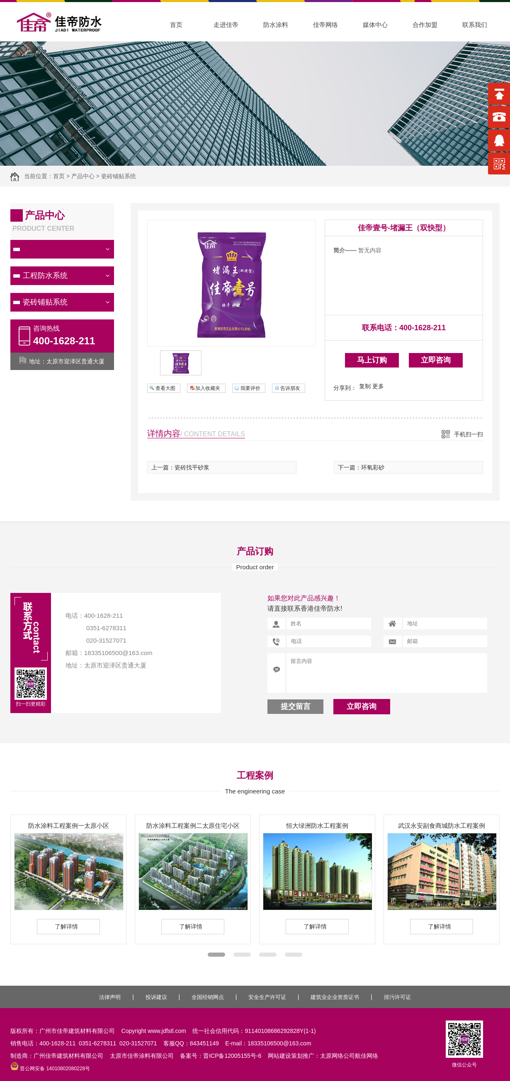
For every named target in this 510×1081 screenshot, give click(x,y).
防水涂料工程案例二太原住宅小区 (193, 825)
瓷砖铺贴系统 (118, 176)
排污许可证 (397, 997)
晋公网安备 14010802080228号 (50, 1068)
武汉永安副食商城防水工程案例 (441, 825)
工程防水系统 (45, 275)
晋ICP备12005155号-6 (232, 1055)
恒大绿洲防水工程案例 (317, 825)
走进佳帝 (226, 24)
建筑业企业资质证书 (335, 997)
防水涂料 (275, 24)
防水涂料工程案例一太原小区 (68, 825)
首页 (176, 24)
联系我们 (474, 24)
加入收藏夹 (207, 388)
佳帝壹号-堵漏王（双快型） (404, 228)
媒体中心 (375, 24)
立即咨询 (436, 360)
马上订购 (372, 360)
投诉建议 (156, 997)
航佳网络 (366, 1055)
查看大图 (165, 388)
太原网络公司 (337, 1055)
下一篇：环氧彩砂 (361, 467)
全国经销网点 (208, 997)
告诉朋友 (290, 388)
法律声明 (110, 997)
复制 (365, 386)
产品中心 (83, 176)
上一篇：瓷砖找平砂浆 (180, 467)
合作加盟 (425, 24)
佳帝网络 (325, 24)
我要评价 (250, 388)
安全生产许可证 (267, 997)
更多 (378, 386)
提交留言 (296, 706)
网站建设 (279, 1055)
